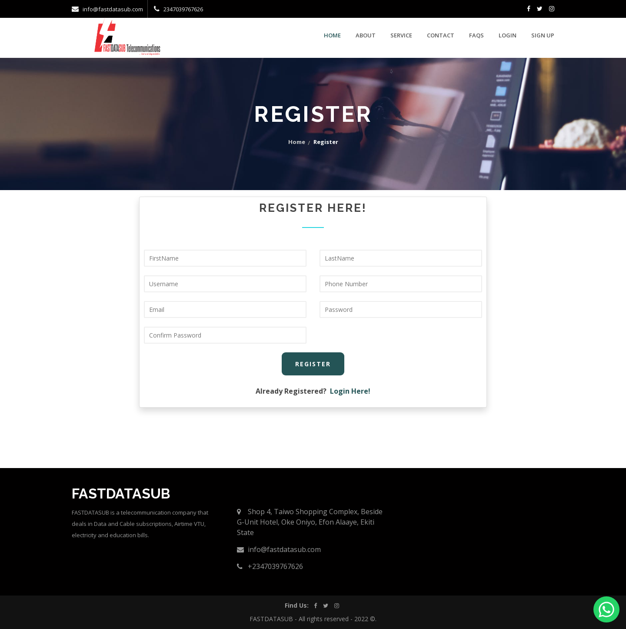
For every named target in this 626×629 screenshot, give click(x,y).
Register (313, 364)
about (366, 35)
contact (440, 35)
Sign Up (542, 35)
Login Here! (350, 391)
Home (332, 35)
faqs (476, 35)
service (401, 35)
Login (507, 35)
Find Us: (297, 605)
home (296, 142)
